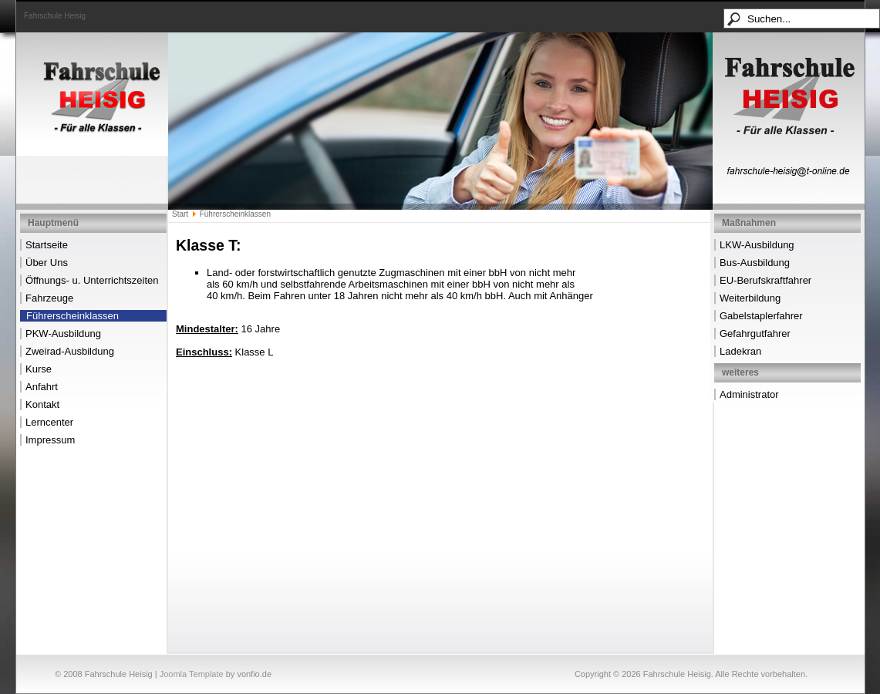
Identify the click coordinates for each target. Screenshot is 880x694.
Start (180, 214)
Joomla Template (192, 674)
